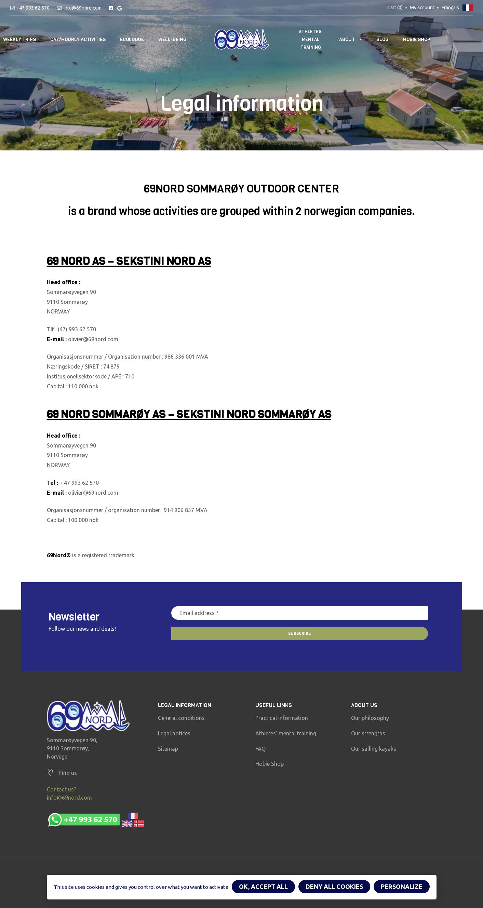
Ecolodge (132, 39)
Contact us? (61, 789)
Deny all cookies (334, 886)
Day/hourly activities (78, 39)
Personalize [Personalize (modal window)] (401, 886)
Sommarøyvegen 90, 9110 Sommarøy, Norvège (72, 748)
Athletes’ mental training (310, 39)
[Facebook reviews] (111, 8)
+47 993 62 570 (33, 8)
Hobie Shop (416, 39)
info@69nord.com (83, 8)
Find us (68, 773)
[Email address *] (299, 613)
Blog (382, 39)
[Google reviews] (119, 8)
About (347, 39)
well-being (172, 39)
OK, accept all (263, 886)
